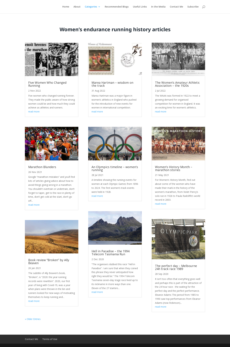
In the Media (158, 7)
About (77, 7)
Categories (91, 7)
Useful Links (140, 7)
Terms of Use (49, 339)
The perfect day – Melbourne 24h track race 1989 (176, 267)
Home (65, 7)
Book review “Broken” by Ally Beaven (48, 261)
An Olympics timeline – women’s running (115, 168)
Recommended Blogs (117, 7)
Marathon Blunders (42, 167)
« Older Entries (33, 319)
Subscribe (193, 7)
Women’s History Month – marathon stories (173, 168)
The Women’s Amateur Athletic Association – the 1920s (177, 84)
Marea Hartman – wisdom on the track (112, 84)
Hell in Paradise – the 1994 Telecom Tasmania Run (110, 252)
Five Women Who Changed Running (47, 84)
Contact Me (176, 7)
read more (34, 111)
